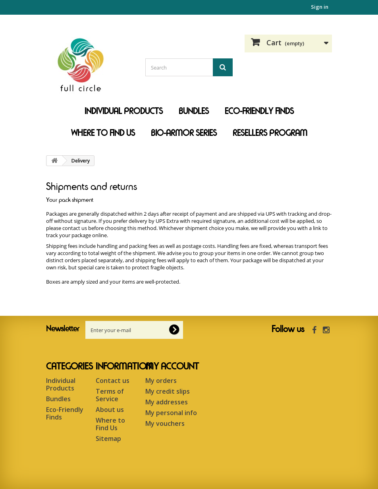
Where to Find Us (103, 133)
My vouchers (165, 423)
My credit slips (167, 391)
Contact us (112, 380)
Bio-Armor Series (184, 133)
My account (172, 366)
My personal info (171, 412)
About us (110, 409)
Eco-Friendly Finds (259, 111)
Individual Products (124, 111)
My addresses (166, 402)
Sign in (319, 6)
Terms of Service (110, 395)
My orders (161, 380)
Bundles (194, 111)
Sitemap (108, 438)
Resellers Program (270, 133)
